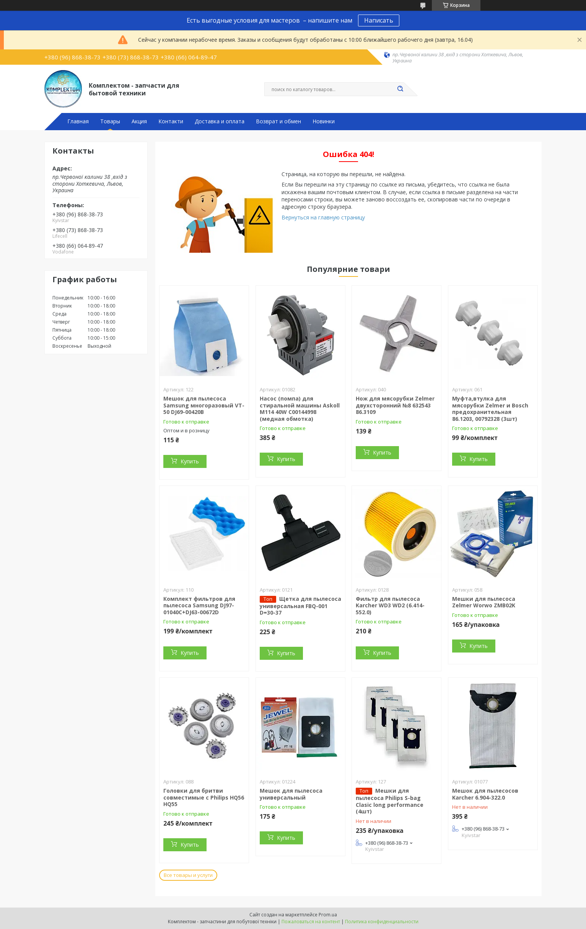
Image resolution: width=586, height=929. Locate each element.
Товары (110, 121)
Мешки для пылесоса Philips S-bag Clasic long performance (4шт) (389, 801)
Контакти (170, 121)
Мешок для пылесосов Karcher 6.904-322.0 (485, 794)
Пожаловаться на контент (311, 921)
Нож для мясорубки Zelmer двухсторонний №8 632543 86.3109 (395, 405)
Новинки (324, 121)
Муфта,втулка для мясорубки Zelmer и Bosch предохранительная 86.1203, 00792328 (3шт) (490, 408)
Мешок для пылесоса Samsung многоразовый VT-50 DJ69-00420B (203, 405)
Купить (190, 461)
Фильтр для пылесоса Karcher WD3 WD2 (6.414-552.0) (390, 605)
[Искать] (400, 89)
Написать (378, 20)
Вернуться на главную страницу (323, 217)
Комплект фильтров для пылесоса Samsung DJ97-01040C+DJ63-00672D (199, 605)
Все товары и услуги (188, 875)
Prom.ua (328, 914)
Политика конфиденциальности (381, 921)
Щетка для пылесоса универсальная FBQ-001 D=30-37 (300, 606)
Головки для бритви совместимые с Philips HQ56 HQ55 (203, 797)
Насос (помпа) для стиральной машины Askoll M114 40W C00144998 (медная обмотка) (300, 408)
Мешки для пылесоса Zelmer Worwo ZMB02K (483, 602)
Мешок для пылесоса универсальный (291, 794)
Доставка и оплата (219, 121)
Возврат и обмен (278, 121)
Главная (78, 121)
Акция (139, 121)
